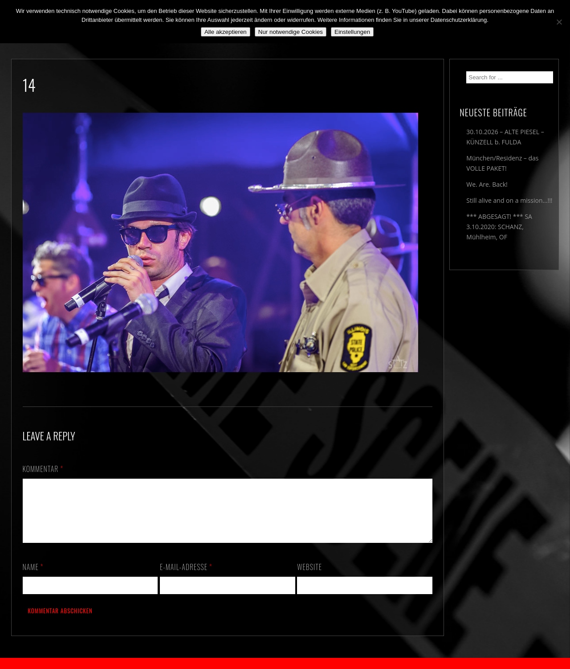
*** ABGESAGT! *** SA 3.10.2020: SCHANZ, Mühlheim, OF (499, 226)
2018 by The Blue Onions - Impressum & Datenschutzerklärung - (285, 663)
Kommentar (43, 469)
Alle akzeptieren (225, 32)
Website (309, 577)
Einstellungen (352, 32)
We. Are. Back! (486, 184)
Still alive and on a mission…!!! (509, 200)
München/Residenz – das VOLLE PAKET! (502, 163)
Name (33, 577)
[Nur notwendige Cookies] (558, 21)
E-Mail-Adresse (186, 577)
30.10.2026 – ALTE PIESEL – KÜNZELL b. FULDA (505, 136)
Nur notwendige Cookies (290, 32)
